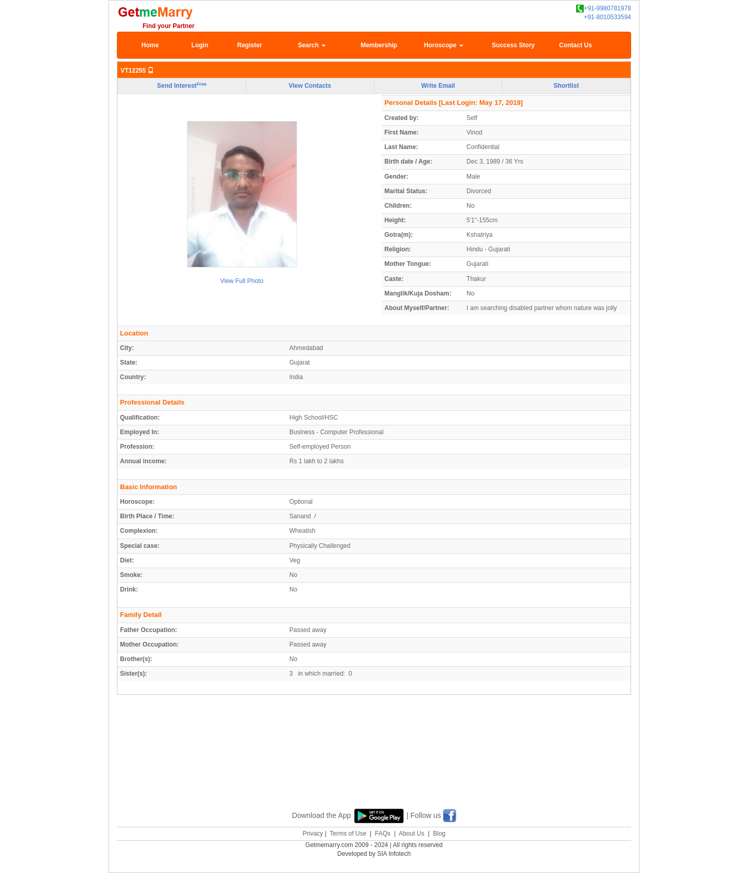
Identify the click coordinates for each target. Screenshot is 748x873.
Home (149, 45)
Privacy (312, 833)
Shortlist (566, 85)
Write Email (438, 85)
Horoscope (443, 45)
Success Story (513, 45)
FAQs (383, 833)
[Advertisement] (374, 763)
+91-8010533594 (607, 17)
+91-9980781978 (603, 8)
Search (312, 45)
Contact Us (575, 45)
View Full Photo (241, 281)
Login (199, 45)
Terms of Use (348, 833)
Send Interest (181, 86)
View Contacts (310, 85)
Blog (439, 833)
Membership (378, 45)
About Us (411, 833)
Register (249, 45)
